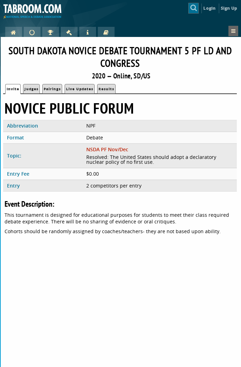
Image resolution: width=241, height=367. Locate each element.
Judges (31, 88)
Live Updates (79, 88)
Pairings (52, 88)
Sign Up (229, 8)
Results (106, 88)
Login (209, 8)
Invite (13, 88)
